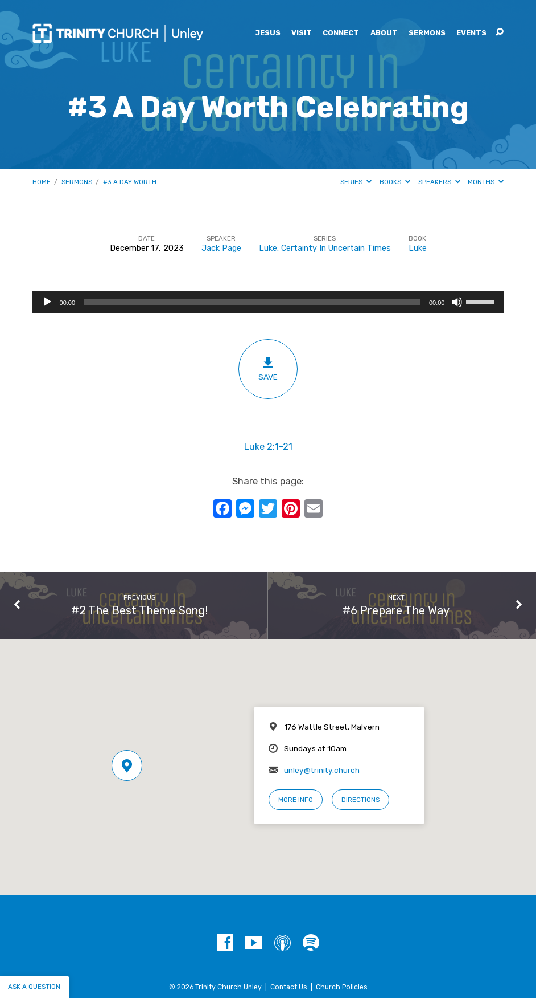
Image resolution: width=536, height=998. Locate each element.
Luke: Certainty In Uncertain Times (325, 248)
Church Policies (342, 987)
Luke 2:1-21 (268, 446)
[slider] (252, 302)
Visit (301, 33)
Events (471, 33)
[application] (268, 302)
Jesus (268, 33)
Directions (360, 800)
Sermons (427, 33)
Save (267, 368)
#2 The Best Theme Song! (139, 610)
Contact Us (288, 987)
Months (486, 182)
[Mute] (457, 302)
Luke (418, 248)
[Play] (47, 302)
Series (356, 182)
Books (395, 182)
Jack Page (221, 248)
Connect (341, 33)
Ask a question (34, 987)
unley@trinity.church (322, 770)
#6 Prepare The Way (396, 610)
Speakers (439, 182)
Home (41, 182)
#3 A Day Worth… (131, 182)
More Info (295, 800)
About (384, 33)
